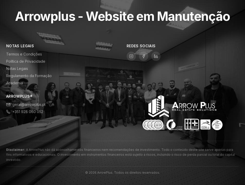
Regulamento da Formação (29, 75)
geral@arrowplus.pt (26, 104)
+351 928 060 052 (24, 111)
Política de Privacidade (25, 61)
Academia (14, 83)
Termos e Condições (24, 54)
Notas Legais (17, 68)
